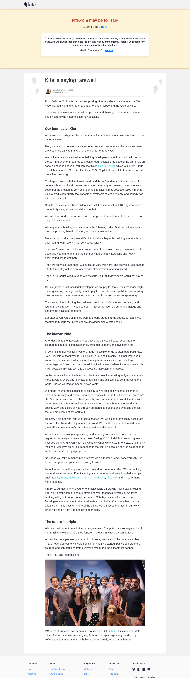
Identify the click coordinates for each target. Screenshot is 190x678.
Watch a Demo (56, 674)
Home (30, 669)
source (109, 50)
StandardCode (96, 477)
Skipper (82, 477)
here (104, 26)
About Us (32, 674)
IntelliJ (86, 674)
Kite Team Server (57, 669)
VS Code (88, 669)
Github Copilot (106, 165)
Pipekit (72, 477)
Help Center (114, 674)
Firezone (111, 477)
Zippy (63, 477)
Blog (111, 669)
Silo (56, 477)
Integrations (89, 663)
